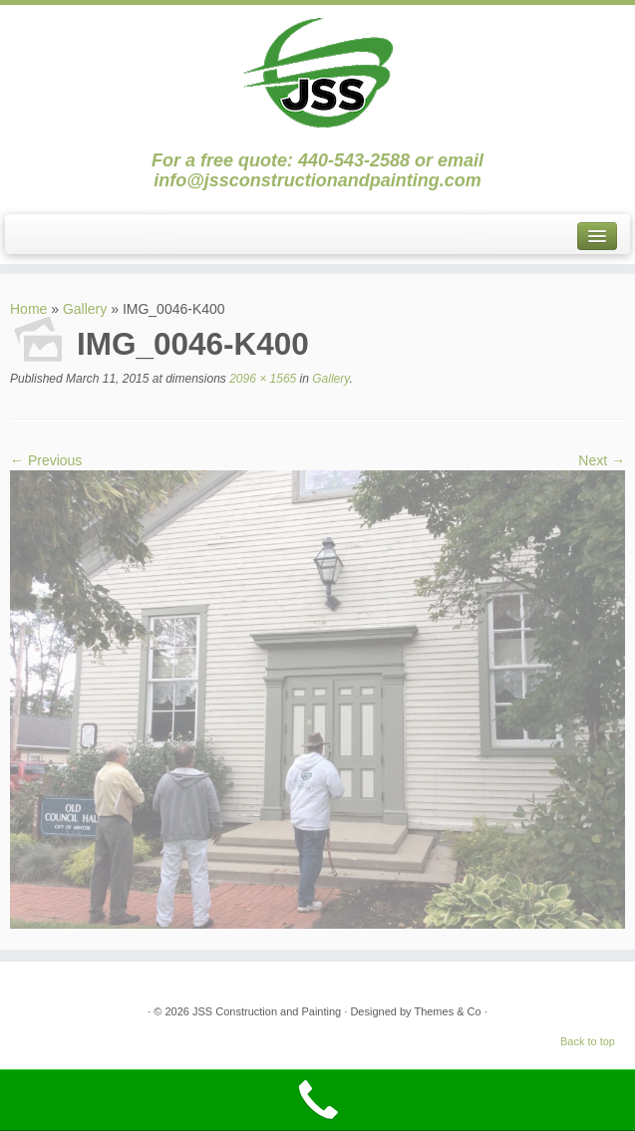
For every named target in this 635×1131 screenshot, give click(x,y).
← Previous (46, 460)
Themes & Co (447, 1011)
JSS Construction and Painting (266, 1011)
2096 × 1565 (261, 379)
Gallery (85, 309)
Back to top (587, 1041)
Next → (601, 460)
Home (28, 309)
